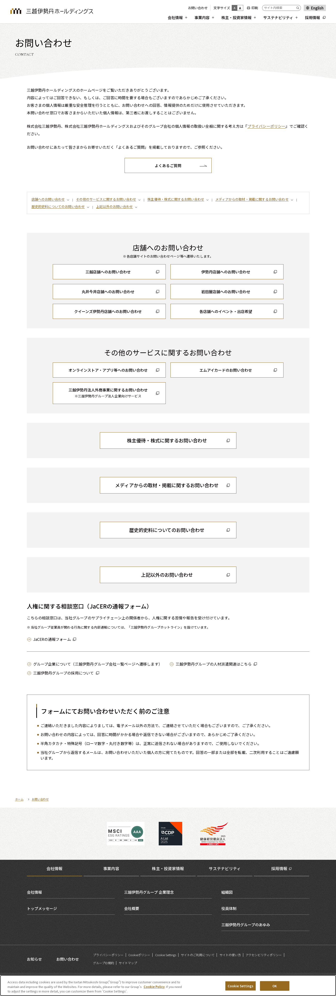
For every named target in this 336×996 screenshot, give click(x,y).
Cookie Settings (165, 955)
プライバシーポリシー (266, 126)
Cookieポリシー (139, 955)
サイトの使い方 (230, 955)
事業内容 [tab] (111, 868)
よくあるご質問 (168, 165)
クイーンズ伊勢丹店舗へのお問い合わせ (108, 311)
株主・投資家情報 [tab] (168, 868)
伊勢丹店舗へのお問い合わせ (225, 272)
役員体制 (228, 908)
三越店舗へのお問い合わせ (108, 272)
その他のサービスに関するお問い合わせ (106, 199)
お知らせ (34, 959)
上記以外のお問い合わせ (114, 206)
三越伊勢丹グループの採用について (63, 673)
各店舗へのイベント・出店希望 (225, 311)
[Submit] (298, 8)
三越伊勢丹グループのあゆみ (245, 924)
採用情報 (279, 868)
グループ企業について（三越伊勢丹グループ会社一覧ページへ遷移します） (97, 664)
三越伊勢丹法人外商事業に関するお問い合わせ (108, 393)
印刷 (254, 7)
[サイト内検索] (281, 8)
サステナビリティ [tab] (225, 868)
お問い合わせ (198, 7)
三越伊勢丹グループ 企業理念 (149, 892)
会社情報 (34, 892)
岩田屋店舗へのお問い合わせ (225, 291)
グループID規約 (103, 963)
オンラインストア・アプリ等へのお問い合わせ (108, 370)
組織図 (227, 892)
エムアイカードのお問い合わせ (225, 370)
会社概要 (131, 908)
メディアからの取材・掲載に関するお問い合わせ (252, 199)
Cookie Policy (154, 989)
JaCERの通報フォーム (52, 639)
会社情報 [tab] (54, 868)
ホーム (19, 799)
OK (274, 988)
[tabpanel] (168, 908)
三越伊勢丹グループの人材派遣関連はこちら (214, 664)
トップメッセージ (42, 908)
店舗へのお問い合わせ (48, 199)
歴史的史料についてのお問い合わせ (58, 206)
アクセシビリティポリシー (264, 955)
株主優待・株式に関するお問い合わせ (175, 199)
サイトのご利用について (198, 955)
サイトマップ (128, 963)
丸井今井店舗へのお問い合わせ (108, 291)
